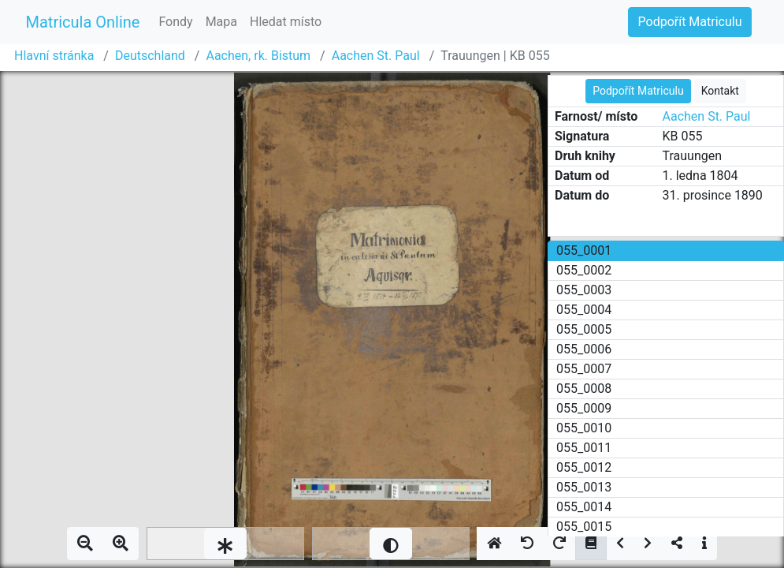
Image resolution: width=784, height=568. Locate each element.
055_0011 (583, 447)
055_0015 (583, 526)
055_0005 (583, 329)
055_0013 (583, 487)
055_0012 (583, 467)
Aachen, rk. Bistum (258, 55)
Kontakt (720, 90)
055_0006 (583, 349)
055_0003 (583, 289)
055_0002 (583, 270)
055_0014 (583, 506)
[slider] (225, 543)
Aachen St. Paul (376, 55)
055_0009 (583, 408)
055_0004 (583, 309)
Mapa (221, 21)
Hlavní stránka (54, 55)
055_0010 (583, 427)
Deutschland (150, 55)
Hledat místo (285, 21)
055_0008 (583, 388)
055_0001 (583, 250)
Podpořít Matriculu (690, 21)
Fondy (175, 21)
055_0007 (583, 368)
